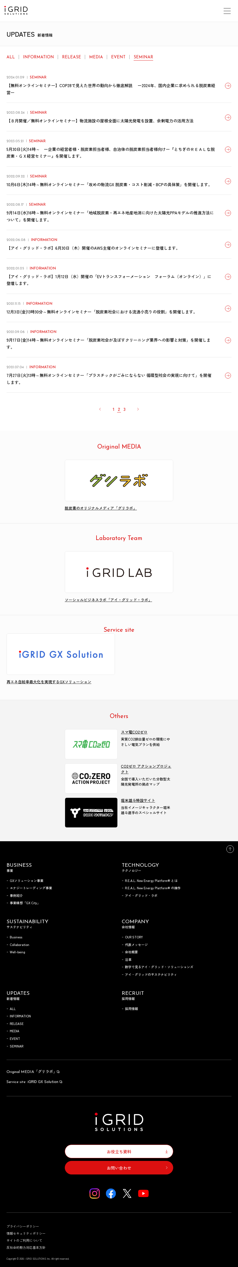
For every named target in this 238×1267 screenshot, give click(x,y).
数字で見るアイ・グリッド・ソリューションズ (159, 966)
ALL (11, 57)
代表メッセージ (136, 944)
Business (16, 937)
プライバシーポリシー (23, 1226)
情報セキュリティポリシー (26, 1233)
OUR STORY (134, 937)
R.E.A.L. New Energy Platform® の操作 (153, 887)
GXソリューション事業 (26, 880)
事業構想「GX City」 (25, 902)
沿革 (128, 959)
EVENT (118, 57)
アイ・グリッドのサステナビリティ (151, 974)
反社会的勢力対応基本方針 (26, 1247)
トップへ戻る (230, 849)
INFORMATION (38, 57)
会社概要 (131, 952)
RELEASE (71, 57)
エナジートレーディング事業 (31, 887)
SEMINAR (143, 57)
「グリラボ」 (33, 1071)
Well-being (17, 952)
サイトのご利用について (24, 1240)
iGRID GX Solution (35, 1081)
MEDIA (96, 57)
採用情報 (131, 1008)
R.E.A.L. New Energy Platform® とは (151, 880)
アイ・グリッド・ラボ (141, 895)
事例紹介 (16, 895)
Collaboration (19, 944)
